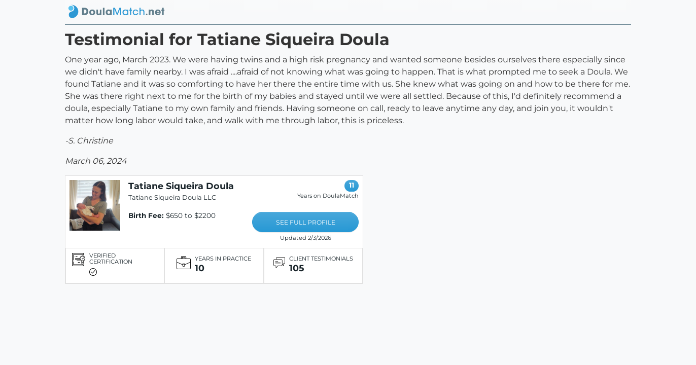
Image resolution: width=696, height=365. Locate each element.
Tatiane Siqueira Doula (181, 185)
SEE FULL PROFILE (305, 222)
